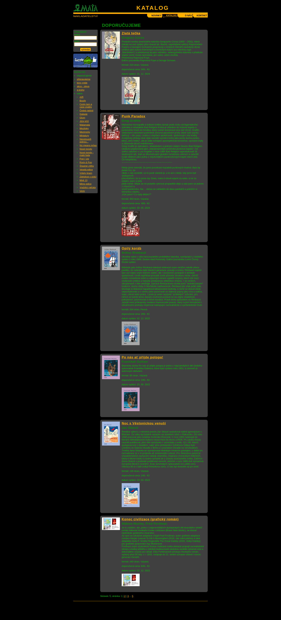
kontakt (202, 15)
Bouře (83, 100)
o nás (188, 15)
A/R (82, 97)
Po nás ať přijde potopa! (142, 357)
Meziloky (84, 128)
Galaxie (83, 114)
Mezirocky (85, 132)
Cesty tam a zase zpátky (86, 105)
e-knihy (80, 90)
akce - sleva (83, 86)
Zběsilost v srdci (88, 176)
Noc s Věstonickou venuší (144, 423)
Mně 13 (83, 180)
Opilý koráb (131, 248)
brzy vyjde (82, 82)
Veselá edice (86, 169)
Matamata (85, 124)
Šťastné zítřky (87, 166)
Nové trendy (86, 149)
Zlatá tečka (131, 33)
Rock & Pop (86, 162)
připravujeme (83, 79)
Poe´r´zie (84, 158)
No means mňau (88, 145)
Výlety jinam (86, 173)
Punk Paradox (133, 116)
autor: (77, 41)
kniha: (77, 34)
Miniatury (84, 135)
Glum (82, 117)
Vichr (82, 191)
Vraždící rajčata (88, 187)
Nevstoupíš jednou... (85, 140)
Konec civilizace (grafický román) (150, 519)
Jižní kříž (84, 121)
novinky (156, 15)
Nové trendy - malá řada (87, 154)
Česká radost (86, 110)
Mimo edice (85, 184)
